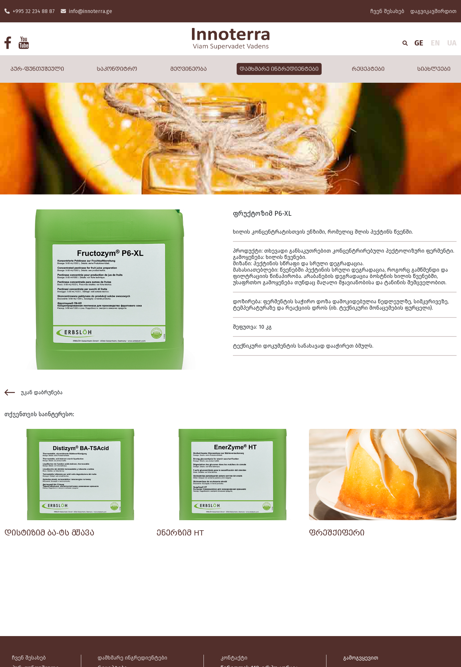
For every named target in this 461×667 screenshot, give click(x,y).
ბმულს (363, 346)
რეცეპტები (368, 69)
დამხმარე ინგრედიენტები (279, 69)
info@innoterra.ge (86, 11)
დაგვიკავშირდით (433, 11)
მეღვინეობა (188, 69)
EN (435, 42)
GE (418, 42)
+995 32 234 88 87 (29, 11)
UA (452, 42)
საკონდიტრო (117, 69)
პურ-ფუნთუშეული (37, 69)
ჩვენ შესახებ (387, 11)
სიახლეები (434, 69)
